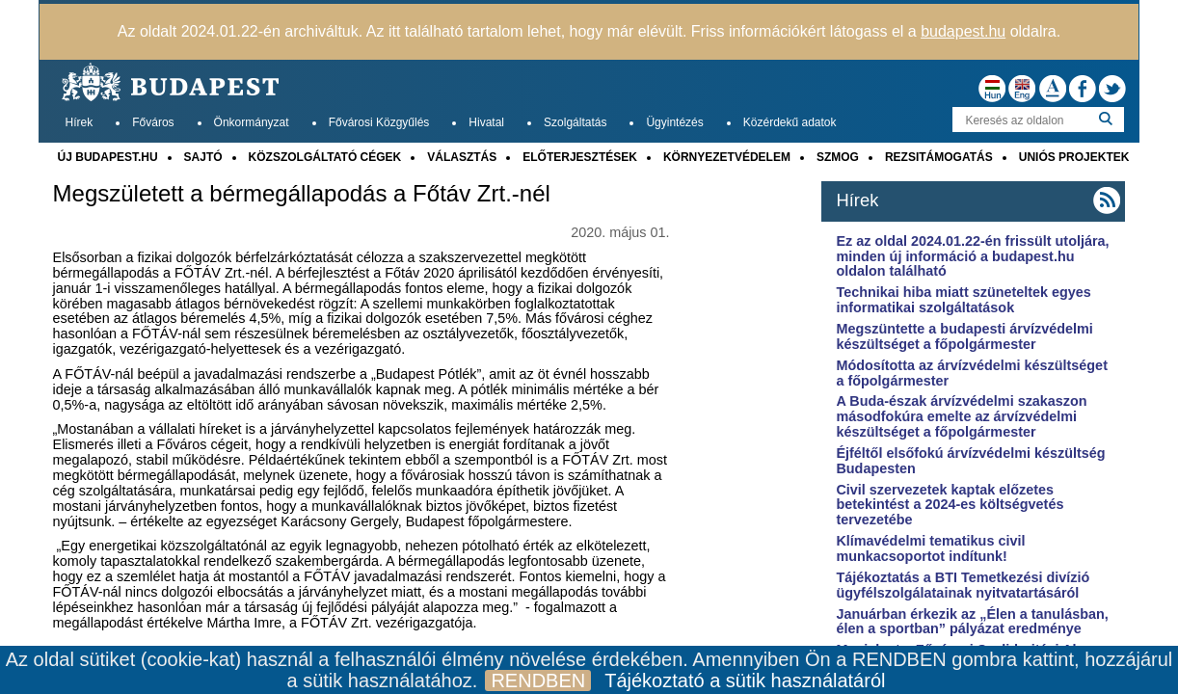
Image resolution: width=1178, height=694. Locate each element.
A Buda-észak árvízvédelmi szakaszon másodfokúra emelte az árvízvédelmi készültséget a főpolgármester (961, 416)
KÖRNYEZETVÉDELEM (726, 157)
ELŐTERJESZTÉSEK (579, 157)
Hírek (80, 122)
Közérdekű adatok (790, 122)
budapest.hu (963, 31)
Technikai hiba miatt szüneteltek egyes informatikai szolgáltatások (963, 299)
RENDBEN (538, 680)
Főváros (153, 122)
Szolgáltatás (575, 122)
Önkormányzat (251, 122)
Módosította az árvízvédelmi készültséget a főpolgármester (972, 373)
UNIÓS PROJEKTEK (1074, 157)
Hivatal (486, 122)
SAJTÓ (203, 157)
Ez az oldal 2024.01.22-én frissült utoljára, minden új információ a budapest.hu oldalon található (972, 256)
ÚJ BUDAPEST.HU (108, 157)
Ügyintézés (674, 122)
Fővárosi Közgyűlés (379, 122)
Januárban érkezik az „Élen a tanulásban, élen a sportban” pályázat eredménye (972, 621)
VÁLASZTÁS (461, 157)
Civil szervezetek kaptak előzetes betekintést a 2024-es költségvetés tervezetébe (949, 505)
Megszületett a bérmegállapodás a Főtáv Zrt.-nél (301, 193)
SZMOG (838, 157)
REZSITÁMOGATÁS (939, 157)
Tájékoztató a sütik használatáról (744, 680)
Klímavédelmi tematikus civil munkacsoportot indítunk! (930, 548)
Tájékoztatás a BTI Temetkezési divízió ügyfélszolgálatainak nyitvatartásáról (962, 585)
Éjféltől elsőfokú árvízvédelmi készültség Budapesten (970, 460)
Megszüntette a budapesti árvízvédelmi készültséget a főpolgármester (964, 336)
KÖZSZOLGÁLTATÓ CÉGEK (325, 157)
